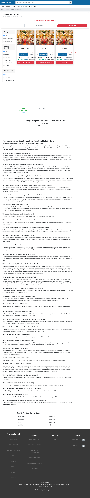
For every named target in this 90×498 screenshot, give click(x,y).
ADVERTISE (35, 469)
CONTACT (13, 466)
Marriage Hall (9, 38)
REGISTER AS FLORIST (34, 458)
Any (6, 35)
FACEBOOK (78, 440)
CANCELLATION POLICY (13, 450)
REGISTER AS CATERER (34, 445)
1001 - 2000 (8, 63)
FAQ (13, 455)
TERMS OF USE (13, 439)
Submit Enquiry (72, 25)
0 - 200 (7, 54)
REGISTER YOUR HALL (34, 439)
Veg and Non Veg (9, 80)
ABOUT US (13, 477)
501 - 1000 (8, 60)
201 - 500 (7, 57)
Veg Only (7, 77)
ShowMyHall (6, 2)
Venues (8, 6)
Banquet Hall (8, 41)
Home (2, 6)
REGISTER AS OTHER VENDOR (35, 463)
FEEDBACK (13, 461)
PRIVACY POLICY (13, 444)
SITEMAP (13, 472)
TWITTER (79, 446)
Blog (14, 6)
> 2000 (7, 66)
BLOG (55, 439)
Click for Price (23, 54)
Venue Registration (22, 6)
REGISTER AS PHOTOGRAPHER (34, 451)
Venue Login (32, 6)
